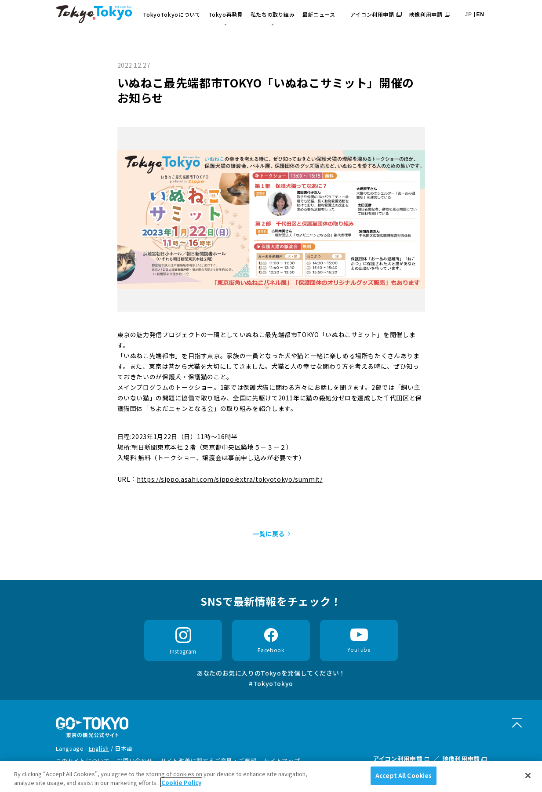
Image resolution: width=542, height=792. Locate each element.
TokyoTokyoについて (172, 14)
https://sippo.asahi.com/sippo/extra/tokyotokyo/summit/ (230, 479)
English (99, 748)
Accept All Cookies (403, 775)
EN (480, 14)
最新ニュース (318, 14)
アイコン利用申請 (376, 14)
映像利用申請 (429, 14)
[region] (271, 776)
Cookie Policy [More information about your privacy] (181, 782)
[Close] (528, 775)
